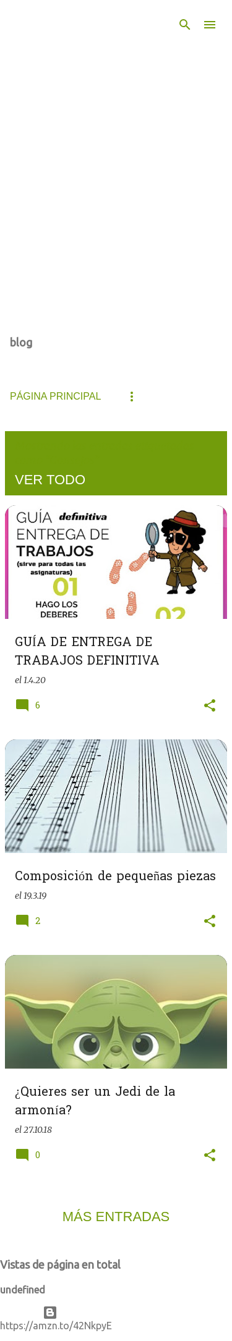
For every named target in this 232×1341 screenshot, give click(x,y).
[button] (209, 706)
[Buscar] (185, 25)
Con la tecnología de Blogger (116, 1312)
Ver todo (50, 479)
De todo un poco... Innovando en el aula (86, 67)
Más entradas (116, 1216)
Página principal (55, 396)
